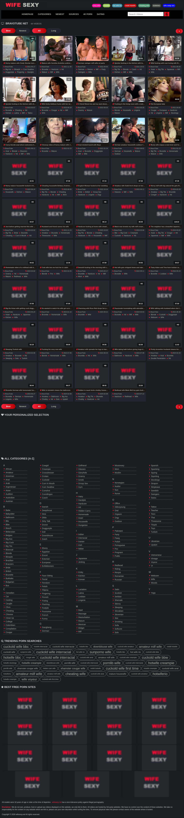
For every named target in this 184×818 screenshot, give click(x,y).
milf (51, 72)
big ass (8, 69)
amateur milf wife (150, 646)
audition (9, 494)
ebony (45, 548)
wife (57, 72)
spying (154, 473)
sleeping (8, 358)
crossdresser (48, 473)
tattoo (30, 113)
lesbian (163, 274)
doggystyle (9, 72)
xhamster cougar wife (27, 668)
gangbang (46, 627)
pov (51, 274)
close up (10, 618)
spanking (155, 469)
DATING (101, 14)
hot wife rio (117, 6)
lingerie (137, 110)
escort (45, 555)
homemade (173, 151)
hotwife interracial (40, 647)
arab (8, 483)
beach (8, 528)
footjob (45, 608)
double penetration (158, 358)
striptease (155, 487)
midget (81, 628)
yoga (153, 593)
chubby (45, 399)
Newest (22, 31)
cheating (18, 110)
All (39, 31)
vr (152, 566)
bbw (7, 524)
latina (16, 113)
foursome (46, 611)
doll (43, 532)
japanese (170, 69)
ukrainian (155, 541)
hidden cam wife (49, 668)
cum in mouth (20, 236)
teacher (154, 510)
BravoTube (8, 67)
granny (81, 110)
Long (53, 31)
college (9, 621)
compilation (11, 629)
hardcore (54, 69)
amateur (154, 192)
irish (80, 545)
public (117, 556)
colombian (10, 625)
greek (81, 480)
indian (81, 534)
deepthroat (47, 510)
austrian (9, 501)
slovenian (119, 614)
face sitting (47, 575)
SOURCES (74, 14)
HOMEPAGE (27, 14)
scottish (118, 593)
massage (82, 613)
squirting (155, 476)
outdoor (117, 154)
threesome (46, 236)
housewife (127, 110)
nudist (117, 486)
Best (8, 31)
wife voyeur (29, 679)
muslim (118, 473)
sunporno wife (25, 652)
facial (44, 579)
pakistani (119, 531)
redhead (17, 276)
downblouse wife (102, 646)
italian (81, 549)
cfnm (8, 607)
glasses (117, 192)
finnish (45, 597)
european (163, 110)
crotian (45, 476)
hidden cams (84, 511)
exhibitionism (48, 566)
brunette (45, 69)
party (103, 69)
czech (134, 69)
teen (153, 514)
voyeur (154, 562)
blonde (126, 69)
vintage (154, 558)
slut (116, 618)
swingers (81, 72)
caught (9, 603)
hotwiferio (7, 674)
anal (7, 151)
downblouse (47, 535)
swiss (153, 498)
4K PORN (87, 14)
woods (154, 583)
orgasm (118, 514)
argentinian (11, 487)
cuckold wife (9, 652)
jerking (81, 562)
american (10, 476)
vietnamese (156, 555)
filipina (45, 590)
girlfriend (82, 465)
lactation (82, 589)
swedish (155, 490)
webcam (154, 317)
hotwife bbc (83, 647)
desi (44, 514)
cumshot (46, 490)
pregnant (119, 552)
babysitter (10, 514)
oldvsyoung (120, 507)
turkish (24, 358)
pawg (117, 538)
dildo (44, 517)
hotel (80, 518)
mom (65, 195)
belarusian (10, 532)
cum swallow (28, 69)
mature (44, 72)
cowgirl (154, 195)
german (81, 69)
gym (80, 487)
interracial (82, 538)
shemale (118, 600)
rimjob (118, 572)
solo (17, 358)
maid (80, 610)
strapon (154, 483)
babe (8, 510)
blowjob (17, 69)
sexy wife (96, 6)
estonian (46, 559)
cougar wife (30, 658)
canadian (10, 593)
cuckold (117, 236)
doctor (45, 525)
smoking (118, 622)
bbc (115, 233)
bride (80, 192)
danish (45, 507)
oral (116, 510)
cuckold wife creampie (128, 658)
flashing (46, 604)
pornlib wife (69, 663)
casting (9, 600)
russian (118, 580)
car (7, 596)
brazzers (23, 151)
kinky (80, 572)
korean (81, 579)
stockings (174, 113)
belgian (9, 535)
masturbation (84, 617)
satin (117, 589)
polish (117, 542)
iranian (81, 541)
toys (153, 528)
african (9, 469)
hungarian (83, 525)
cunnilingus (47, 494)
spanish (154, 465)
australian (10, 497)
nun (116, 490)
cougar (54, 110)
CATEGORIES (44, 14)
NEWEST (60, 14)
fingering (20, 72)
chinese (9, 614)
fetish (44, 586)
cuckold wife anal (86, 658)
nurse (117, 493)
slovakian (119, 611)
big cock (123, 233)
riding (117, 569)
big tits (117, 69)
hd (63, 69)
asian (153, 69)
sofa (117, 625)
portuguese (120, 545)
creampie (134, 233)
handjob (30, 72)
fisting (45, 601)
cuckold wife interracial (63, 646)
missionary (119, 465)
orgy (99, 195)
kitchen (117, 72)
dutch (44, 539)
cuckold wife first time (122, 668)
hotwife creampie (31, 663)
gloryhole (82, 473)
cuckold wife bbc (16, 646)
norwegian (119, 483)
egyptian (46, 552)
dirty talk (46, 521)
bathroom (118, 356)
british (87, 192)
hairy (80, 496)
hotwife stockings (10, 663)
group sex (97, 192)
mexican (82, 624)
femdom (46, 583)
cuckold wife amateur (126, 647)
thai (153, 517)
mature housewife (117, 674)
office (117, 503)
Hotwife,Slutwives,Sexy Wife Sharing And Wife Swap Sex (24, 5)
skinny (118, 604)
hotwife (106, 6)
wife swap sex (169, 6)
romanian (119, 576)
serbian (118, 596)
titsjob (154, 525)
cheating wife (144, 6)
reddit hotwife (130, 6)
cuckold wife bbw (152, 652)
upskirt (65, 399)
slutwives (156, 6)
